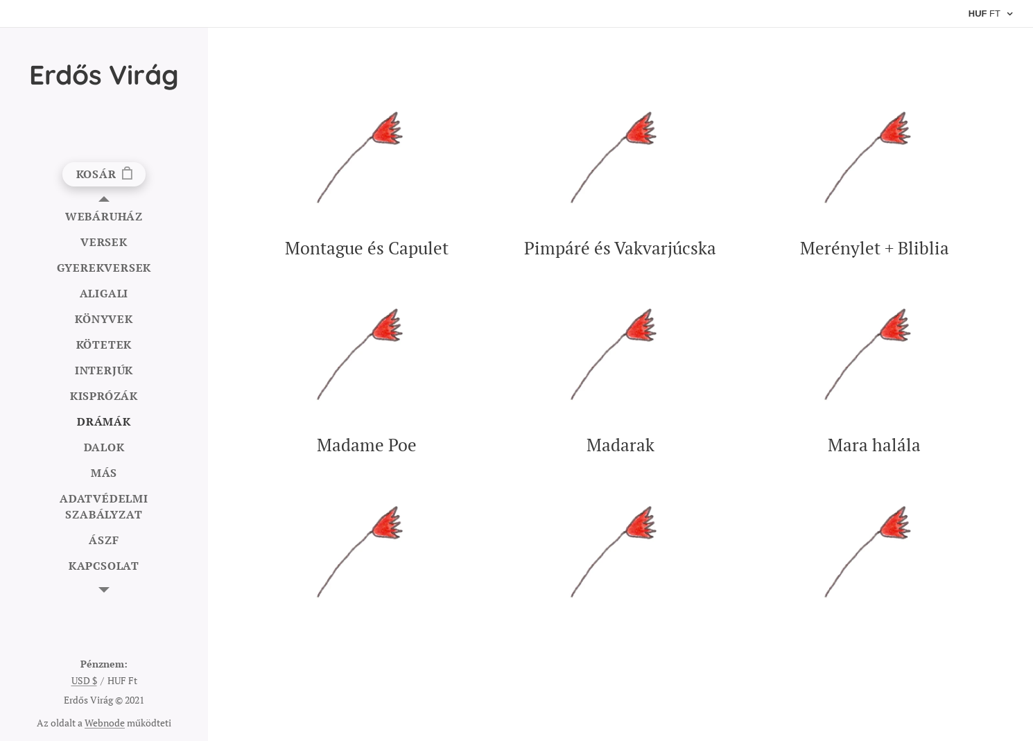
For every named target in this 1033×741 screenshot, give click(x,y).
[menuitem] (104, 217)
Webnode (105, 722)
